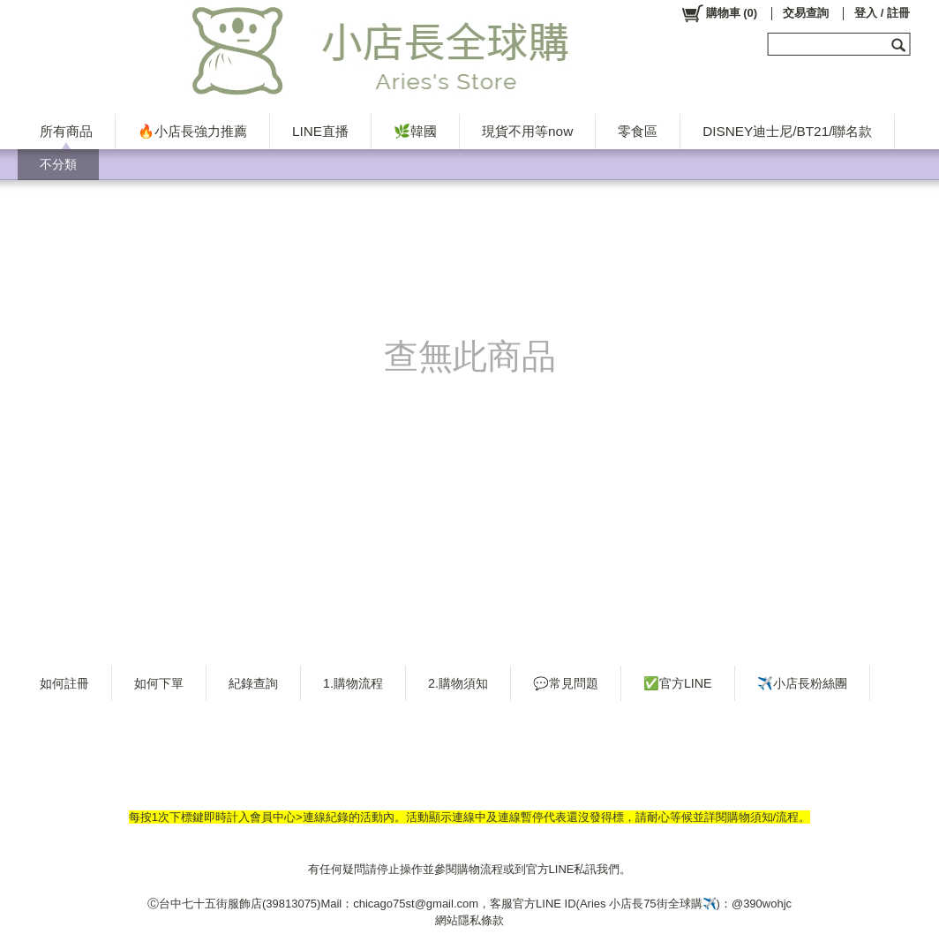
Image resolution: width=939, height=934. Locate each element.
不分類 (58, 164)
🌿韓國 (415, 131)
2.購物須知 (458, 683)
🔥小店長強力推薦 (192, 131)
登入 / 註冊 (882, 12)
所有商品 (66, 131)
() (719, 13)
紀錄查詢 (253, 683)
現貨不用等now (527, 131)
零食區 (637, 131)
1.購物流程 (353, 683)
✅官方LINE (677, 683)
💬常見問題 (565, 683)
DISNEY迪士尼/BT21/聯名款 (787, 131)
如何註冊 (64, 683)
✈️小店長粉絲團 (802, 683)
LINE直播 (320, 131)
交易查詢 (806, 12)
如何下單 (159, 683)
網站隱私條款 (469, 920)
